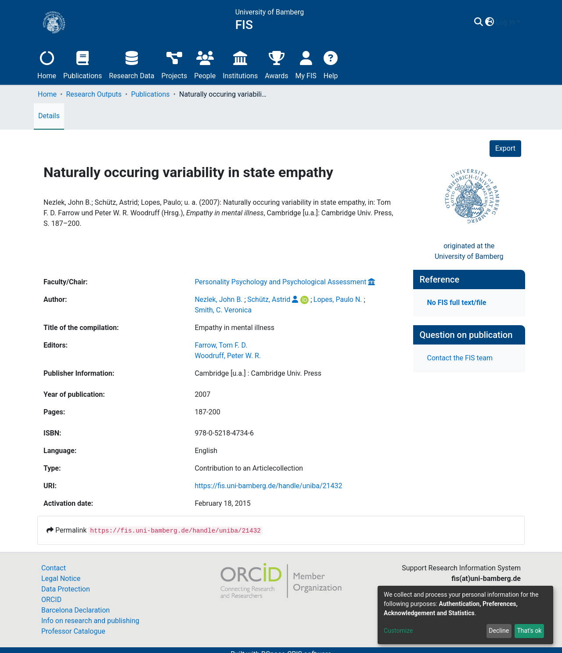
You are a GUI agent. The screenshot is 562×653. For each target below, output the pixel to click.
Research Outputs (94, 94)
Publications (82, 64)
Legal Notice (60, 578)
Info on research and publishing (90, 621)
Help (331, 64)
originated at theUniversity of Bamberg (469, 251)
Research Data (131, 64)
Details (49, 116)
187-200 (207, 412)
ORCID (51, 599)
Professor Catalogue (73, 631)
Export (505, 148)
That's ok (529, 630)
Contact (53, 568)
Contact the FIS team (460, 358)
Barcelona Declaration (75, 610)
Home (46, 64)
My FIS (306, 64)
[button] (489, 22)
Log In (505, 22)
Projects (174, 64)
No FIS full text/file (456, 302)
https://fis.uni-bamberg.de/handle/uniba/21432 (268, 486)
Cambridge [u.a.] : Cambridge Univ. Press (258, 373)
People (205, 64)
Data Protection (65, 589)
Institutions (240, 64)
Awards (276, 64)
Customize (398, 630)
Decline (499, 630)
